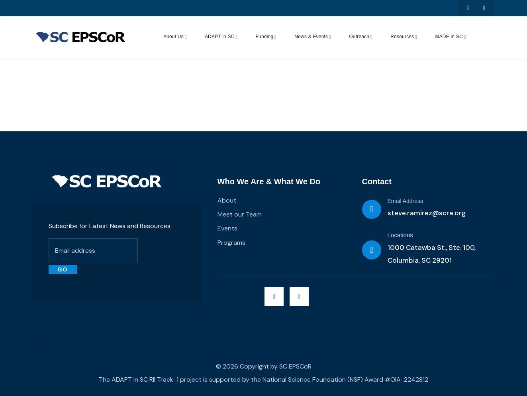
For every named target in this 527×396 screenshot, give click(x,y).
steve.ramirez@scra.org (427, 213)
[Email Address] (371, 209)
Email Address (405, 201)
